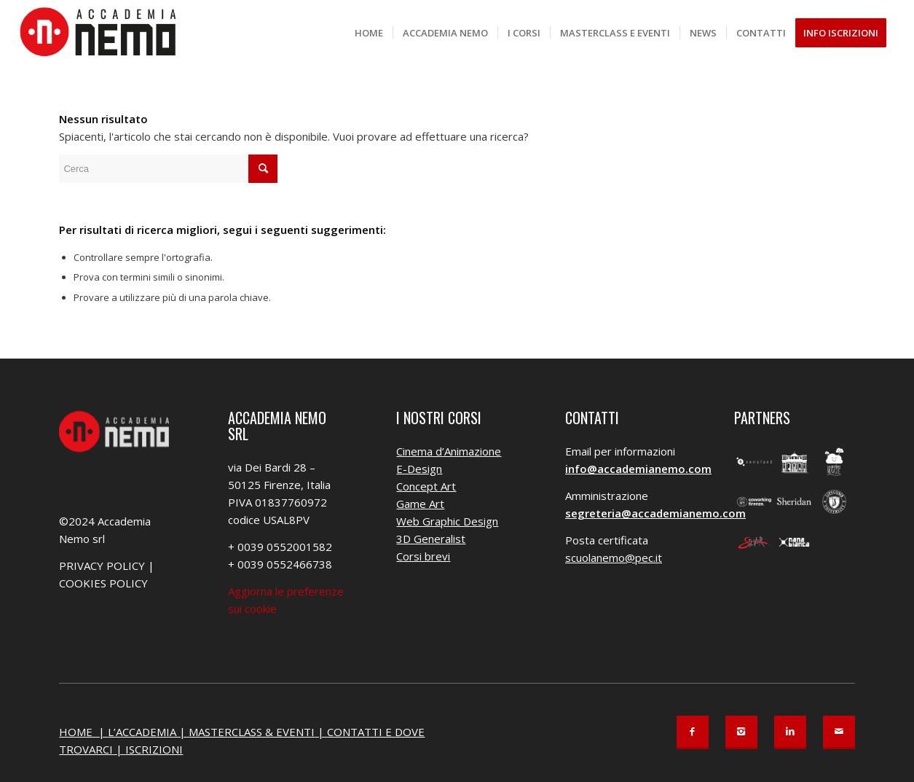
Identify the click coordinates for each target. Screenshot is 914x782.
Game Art (420, 503)
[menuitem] (369, 33)
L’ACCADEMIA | (148, 731)
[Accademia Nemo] (102, 33)
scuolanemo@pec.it (613, 557)
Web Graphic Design (447, 521)
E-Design (419, 468)
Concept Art (426, 486)
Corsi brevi (423, 556)
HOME (77, 731)
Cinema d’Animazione (448, 451)
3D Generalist (430, 538)
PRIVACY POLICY (102, 565)
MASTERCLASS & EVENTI (252, 731)
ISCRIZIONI (154, 749)
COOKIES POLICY (103, 583)
